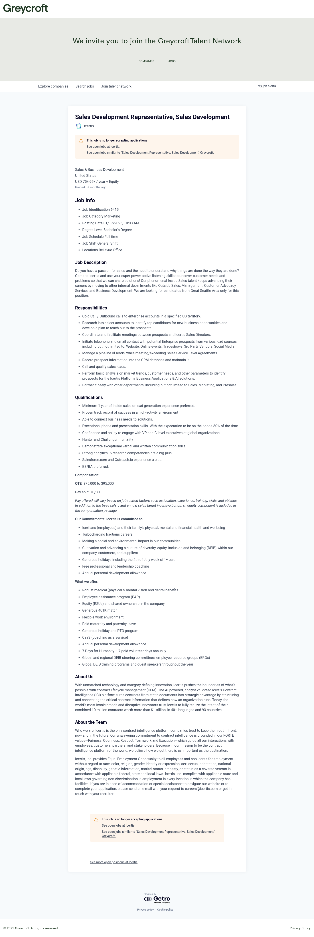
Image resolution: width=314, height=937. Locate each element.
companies (53, 86)
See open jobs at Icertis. (103, 146)
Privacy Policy (300, 928)
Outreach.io (124, 460)
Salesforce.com (94, 460)
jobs (84, 86)
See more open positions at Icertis (114, 862)
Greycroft (25, 9)
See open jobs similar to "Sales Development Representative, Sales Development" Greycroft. (150, 152)
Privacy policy (145, 909)
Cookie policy (165, 909)
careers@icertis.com (201, 789)
